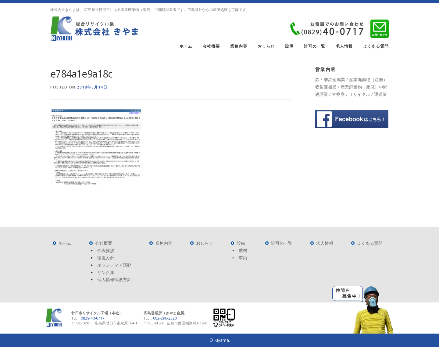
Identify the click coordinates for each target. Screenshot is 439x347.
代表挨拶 (105, 250)
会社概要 (211, 46)
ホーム (186, 46)
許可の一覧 (314, 46)
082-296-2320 (165, 318)
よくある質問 (376, 46)
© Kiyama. (219, 340)
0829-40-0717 (93, 318)
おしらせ (266, 46)
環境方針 (105, 258)
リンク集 (105, 272)
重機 (243, 250)
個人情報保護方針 (114, 279)
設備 (289, 46)
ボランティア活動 (114, 265)
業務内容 (238, 46)
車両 (243, 258)
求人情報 (344, 46)
